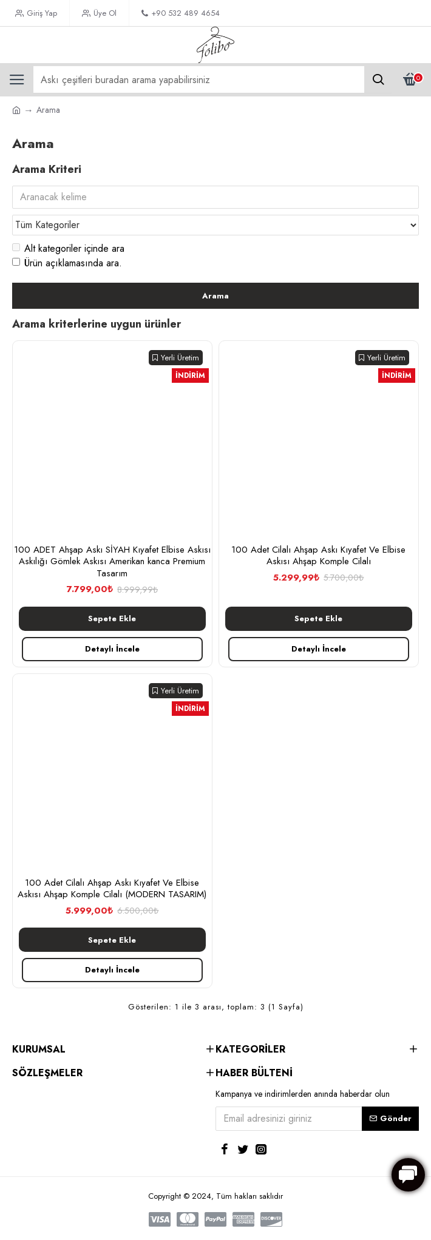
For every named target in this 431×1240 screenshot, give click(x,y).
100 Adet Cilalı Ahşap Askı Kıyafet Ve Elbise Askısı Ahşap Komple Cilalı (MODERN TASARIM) (112, 889)
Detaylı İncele (112, 649)
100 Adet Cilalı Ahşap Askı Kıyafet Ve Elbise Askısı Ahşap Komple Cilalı (318, 556)
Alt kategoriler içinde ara (68, 248)
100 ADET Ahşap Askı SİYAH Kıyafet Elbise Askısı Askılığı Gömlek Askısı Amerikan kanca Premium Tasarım (112, 562)
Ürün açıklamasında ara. (67, 263)
